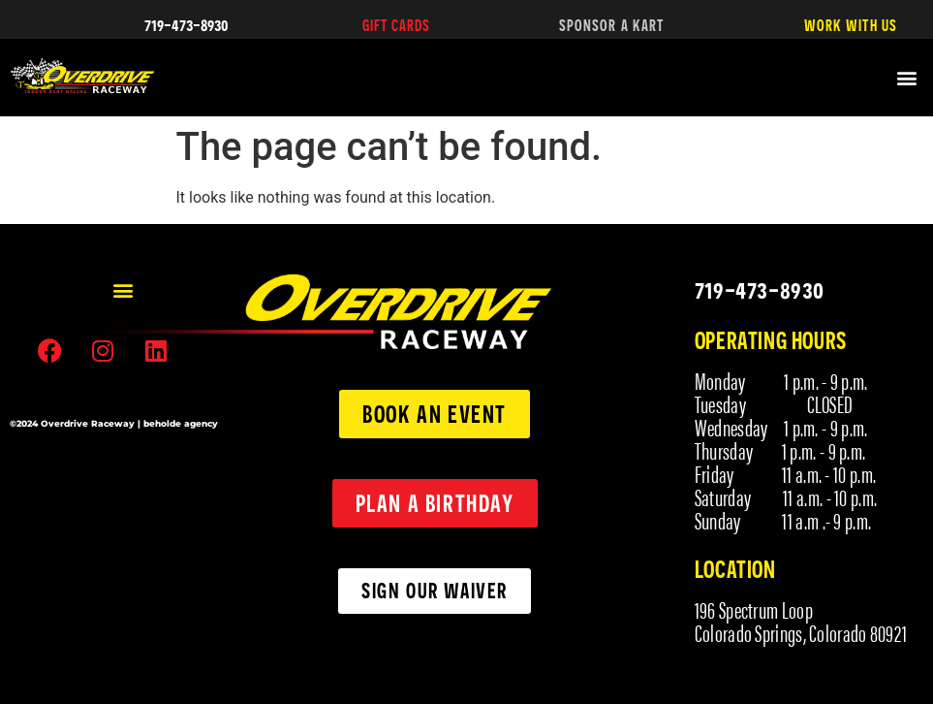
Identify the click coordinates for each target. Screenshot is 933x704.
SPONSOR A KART (611, 25)
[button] (907, 78)
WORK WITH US (850, 25)
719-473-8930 (186, 24)
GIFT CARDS (396, 25)
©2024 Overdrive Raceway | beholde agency (114, 423)
